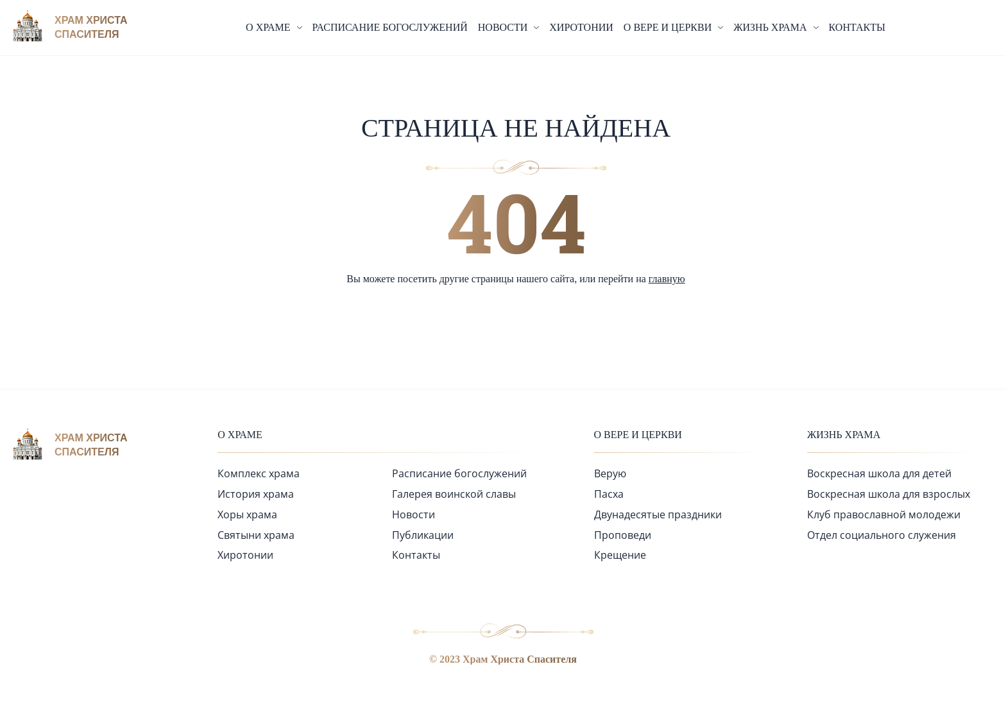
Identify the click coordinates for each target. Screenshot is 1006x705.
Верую (610, 473)
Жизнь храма (843, 434)
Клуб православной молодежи (883, 514)
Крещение (620, 555)
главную (667, 278)
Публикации (423, 535)
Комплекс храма (258, 473)
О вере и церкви (638, 434)
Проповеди (622, 535)
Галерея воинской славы (454, 494)
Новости (413, 514)
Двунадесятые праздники (658, 514)
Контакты (857, 27)
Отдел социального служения (881, 535)
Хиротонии (581, 27)
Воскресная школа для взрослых (888, 494)
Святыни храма (255, 535)
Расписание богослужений (390, 27)
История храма (255, 494)
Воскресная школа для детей (879, 473)
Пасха (609, 494)
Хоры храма (247, 514)
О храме (239, 434)
